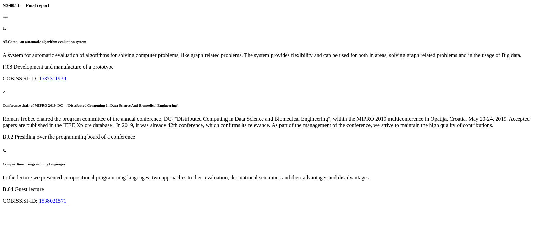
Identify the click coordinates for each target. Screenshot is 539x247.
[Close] (5, 17)
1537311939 (52, 78)
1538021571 (52, 201)
